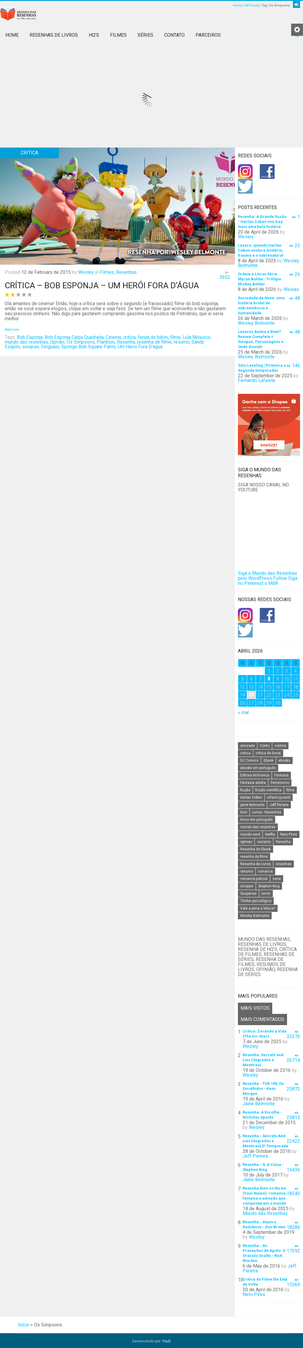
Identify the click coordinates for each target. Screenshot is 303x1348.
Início (23, 1323)
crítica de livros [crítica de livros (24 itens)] (268, 753)
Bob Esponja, (30, 337)
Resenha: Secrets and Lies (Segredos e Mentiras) (263, 1058)
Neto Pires (254, 1293)
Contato (174, 35)
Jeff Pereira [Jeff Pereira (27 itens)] (279, 805)
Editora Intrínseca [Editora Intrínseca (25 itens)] (254, 775)
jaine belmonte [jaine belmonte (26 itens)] (252, 805)
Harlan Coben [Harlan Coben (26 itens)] (251, 797)
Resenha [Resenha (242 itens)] (283, 842)
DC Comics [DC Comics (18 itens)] (249, 760)
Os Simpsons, (81, 342)
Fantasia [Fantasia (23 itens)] (281, 775)
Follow (280, 578)
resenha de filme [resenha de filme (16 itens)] (254, 857)
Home (238, 5)
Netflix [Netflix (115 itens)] (270, 834)
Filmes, (107, 272)
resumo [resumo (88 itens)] (246, 871)
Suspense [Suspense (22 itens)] (248, 893)
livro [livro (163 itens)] (243, 812)
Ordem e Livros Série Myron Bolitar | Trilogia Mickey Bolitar (259, 279)
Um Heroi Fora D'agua (140, 346)
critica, (129, 337)
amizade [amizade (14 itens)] (247, 746)
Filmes (118, 35)
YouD (166, 1340)
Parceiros (208, 35)
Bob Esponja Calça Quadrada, (74, 337)
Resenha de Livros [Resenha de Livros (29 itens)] (255, 864)
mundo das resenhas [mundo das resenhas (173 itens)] (257, 827)
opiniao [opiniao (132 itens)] (246, 842)
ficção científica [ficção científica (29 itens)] (268, 790)
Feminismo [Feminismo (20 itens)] (280, 783)
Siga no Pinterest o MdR (267, 580)
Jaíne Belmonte (259, 1102)
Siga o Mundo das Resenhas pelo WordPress (267, 575)
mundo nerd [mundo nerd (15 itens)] (250, 834)
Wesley (86, 272)
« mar (243, 712)
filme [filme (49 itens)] (290, 790)
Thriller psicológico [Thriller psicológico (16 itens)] (255, 901)
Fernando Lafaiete (256, 380)
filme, (175, 337)
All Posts (252, 5)
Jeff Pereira (255, 1155)
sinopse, (31, 346)
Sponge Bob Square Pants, (89, 346)
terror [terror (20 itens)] (266, 893)
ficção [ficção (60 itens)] (245, 790)
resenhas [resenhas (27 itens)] (283, 864)
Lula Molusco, (197, 337)
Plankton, (106, 342)
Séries (145, 35)
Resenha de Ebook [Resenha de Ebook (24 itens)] (255, 849)
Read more (12, 329)
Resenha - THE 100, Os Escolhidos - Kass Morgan (263, 1087)
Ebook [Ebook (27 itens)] (268, 760)
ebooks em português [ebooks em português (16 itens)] (258, 768)
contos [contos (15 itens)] (280, 746)
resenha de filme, (155, 342)
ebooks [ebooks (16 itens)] (284, 760)
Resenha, (126, 342)
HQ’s (94, 35)
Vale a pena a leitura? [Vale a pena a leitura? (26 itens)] (257, 908)
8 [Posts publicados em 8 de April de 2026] (268, 679)
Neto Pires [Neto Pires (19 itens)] (288, 834)
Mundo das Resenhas (265, 1212)
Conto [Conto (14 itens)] (265, 746)
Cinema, (114, 337)
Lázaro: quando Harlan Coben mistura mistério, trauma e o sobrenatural (260, 250)
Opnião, (57, 342)
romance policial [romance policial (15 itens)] (253, 879)
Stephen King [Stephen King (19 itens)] (269, 886)
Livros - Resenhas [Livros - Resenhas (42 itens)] (266, 812)
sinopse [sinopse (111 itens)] (246, 886)
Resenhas (126, 272)
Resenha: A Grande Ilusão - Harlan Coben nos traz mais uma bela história (262, 221)
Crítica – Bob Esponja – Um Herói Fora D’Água (102, 285)
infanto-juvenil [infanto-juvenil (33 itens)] (278, 797)
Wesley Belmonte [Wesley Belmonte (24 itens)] (254, 916)
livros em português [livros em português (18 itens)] (256, 820)
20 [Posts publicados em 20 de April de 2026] (251, 695)
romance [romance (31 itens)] (265, 871)
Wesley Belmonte (256, 323)
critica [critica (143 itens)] (245, 753)
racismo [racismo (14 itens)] (264, 842)
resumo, (182, 342)
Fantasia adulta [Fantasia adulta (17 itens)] (253, 783)
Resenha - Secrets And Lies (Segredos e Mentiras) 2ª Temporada (265, 1139)
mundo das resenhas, (27, 342)
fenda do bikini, (153, 337)
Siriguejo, (50, 346)
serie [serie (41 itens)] (277, 879)
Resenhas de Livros (54, 35)
